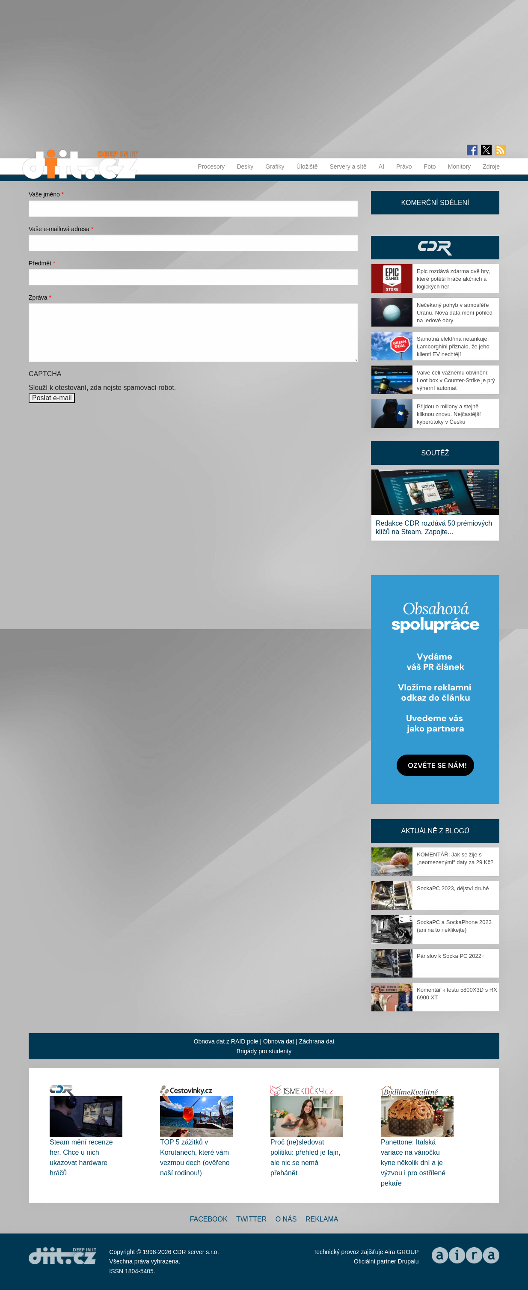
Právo (404, 166)
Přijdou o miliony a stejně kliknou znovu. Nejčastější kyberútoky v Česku (449, 414)
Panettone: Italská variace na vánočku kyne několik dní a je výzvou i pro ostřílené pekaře (413, 1162)
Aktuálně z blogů (435, 831)
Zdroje (491, 166)
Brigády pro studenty (264, 1051)
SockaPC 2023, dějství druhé (453, 888)
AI (381, 166)
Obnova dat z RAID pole (226, 1041)
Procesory (211, 166)
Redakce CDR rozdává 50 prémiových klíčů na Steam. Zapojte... (434, 527)
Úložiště (307, 166)
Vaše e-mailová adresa (61, 229)
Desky (245, 166)
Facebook (209, 1219)
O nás (286, 1219)
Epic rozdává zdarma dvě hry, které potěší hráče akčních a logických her (453, 279)
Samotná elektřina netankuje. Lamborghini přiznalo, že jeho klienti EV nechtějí (453, 346)
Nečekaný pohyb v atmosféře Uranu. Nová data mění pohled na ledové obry (454, 313)
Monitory (459, 166)
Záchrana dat (317, 1041)
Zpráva (40, 297)
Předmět (42, 263)
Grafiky (274, 166)
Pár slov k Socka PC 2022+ (451, 956)
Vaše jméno (46, 194)
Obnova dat (278, 1041)
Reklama (322, 1219)
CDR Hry (435, 247)
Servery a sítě (347, 166)
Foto (430, 166)
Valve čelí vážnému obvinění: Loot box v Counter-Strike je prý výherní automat (456, 380)
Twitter (251, 1219)
